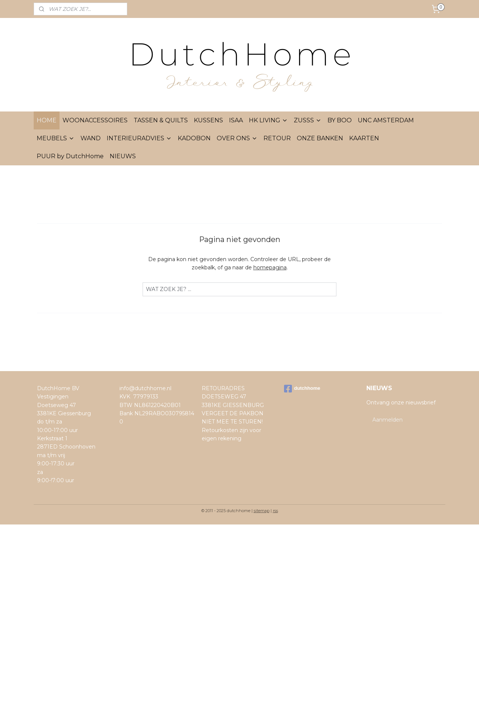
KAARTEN (364, 138)
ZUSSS (307, 120)
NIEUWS (123, 156)
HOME (47, 120)
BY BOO (339, 120)
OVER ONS (237, 138)
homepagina (270, 267)
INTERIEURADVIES (139, 138)
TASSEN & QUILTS (161, 120)
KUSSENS (208, 120)
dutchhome (302, 388)
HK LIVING (268, 120)
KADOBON (194, 138)
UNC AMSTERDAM (386, 120)
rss (275, 510)
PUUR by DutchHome (70, 156)
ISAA (236, 120)
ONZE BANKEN (320, 138)
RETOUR (277, 138)
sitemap (261, 510)
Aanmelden (387, 419)
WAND (90, 138)
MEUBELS (55, 138)
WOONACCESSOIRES (95, 120)
